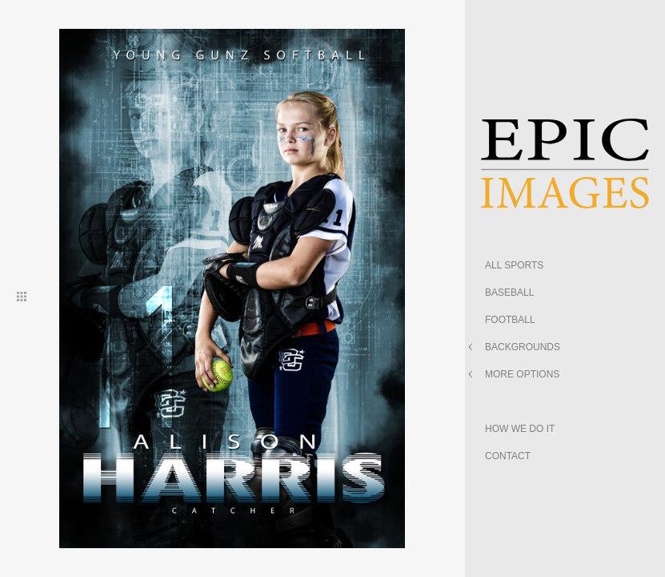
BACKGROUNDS (522, 347)
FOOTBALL (510, 319)
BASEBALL (509, 292)
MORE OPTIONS (522, 374)
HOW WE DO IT (520, 428)
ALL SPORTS (514, 265)
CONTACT (508, 456)
